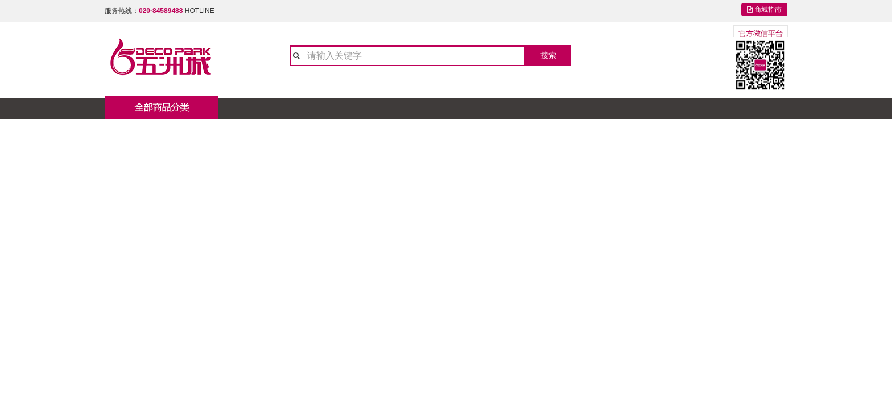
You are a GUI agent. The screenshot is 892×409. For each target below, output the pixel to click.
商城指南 (764, 9)
